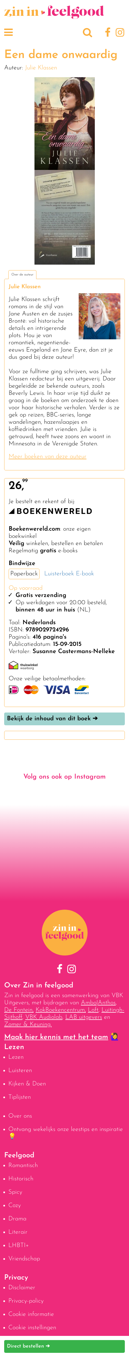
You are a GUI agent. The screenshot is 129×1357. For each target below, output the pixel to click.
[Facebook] (107, 33)
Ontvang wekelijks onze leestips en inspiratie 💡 (65, 1133)
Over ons (20, 1116)
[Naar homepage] (54, 16)
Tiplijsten (19, 1097)
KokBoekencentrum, (61, 1010)
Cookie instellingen (32, 1328)
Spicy (15, 1192)
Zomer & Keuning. (28, 1024)
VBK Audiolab (43, 1017)
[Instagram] (119, 33)
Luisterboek (59, 574)
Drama (17, 1219)
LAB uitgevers (83, 1017)
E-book (85, 574)
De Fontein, (19, 1010)
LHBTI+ (18, 1245)
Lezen (16, 1057)
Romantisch (23, 1165)
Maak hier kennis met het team (56, 1037)
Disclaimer (21, 1288)
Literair (18, 1232)
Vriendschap (24, 1259)
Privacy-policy (26, 1301)
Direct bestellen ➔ (28, 1346)
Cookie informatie (31, 1314)
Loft (93, 1010)
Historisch (20, 1179)
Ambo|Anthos (98, 1003)
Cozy (14, 1205)
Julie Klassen (41, 68)
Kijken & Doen (27, 1084)
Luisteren (20, 1070)
